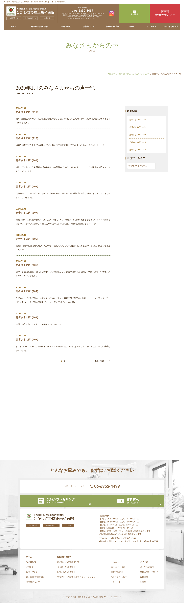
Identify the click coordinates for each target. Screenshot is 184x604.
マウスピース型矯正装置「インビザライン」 (77, 578)
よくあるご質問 (147, 568)
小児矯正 (115, 563)
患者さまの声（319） (139, 142)
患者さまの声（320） (139, 134)
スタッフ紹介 (32, 573)
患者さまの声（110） (28, 138)
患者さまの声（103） (28, 317)
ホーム (13, 26)
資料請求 (144, 578)
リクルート (151, 26)
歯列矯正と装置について (68, 563)
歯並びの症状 (117, 573)
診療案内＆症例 (112, 26)
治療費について (89, 26)
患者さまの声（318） (139, 149)
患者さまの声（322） (139, 119)
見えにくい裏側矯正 (66, 568)
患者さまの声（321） (139, 127)
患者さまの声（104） (28, 291)
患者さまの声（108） (28, 186)
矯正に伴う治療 (118, 568)
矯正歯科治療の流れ (39, 26)
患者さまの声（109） (28, 160)
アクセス (132, 26)
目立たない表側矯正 (66, 573)
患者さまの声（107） (28, 212)
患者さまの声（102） (28, 339)
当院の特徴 (65, 26)
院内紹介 (30, 568)
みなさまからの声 (170, 26)
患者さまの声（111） (28, 112)
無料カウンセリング (149, 573)
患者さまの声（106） (28, 238)
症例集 (143, 583)
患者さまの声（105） (28, 265)
